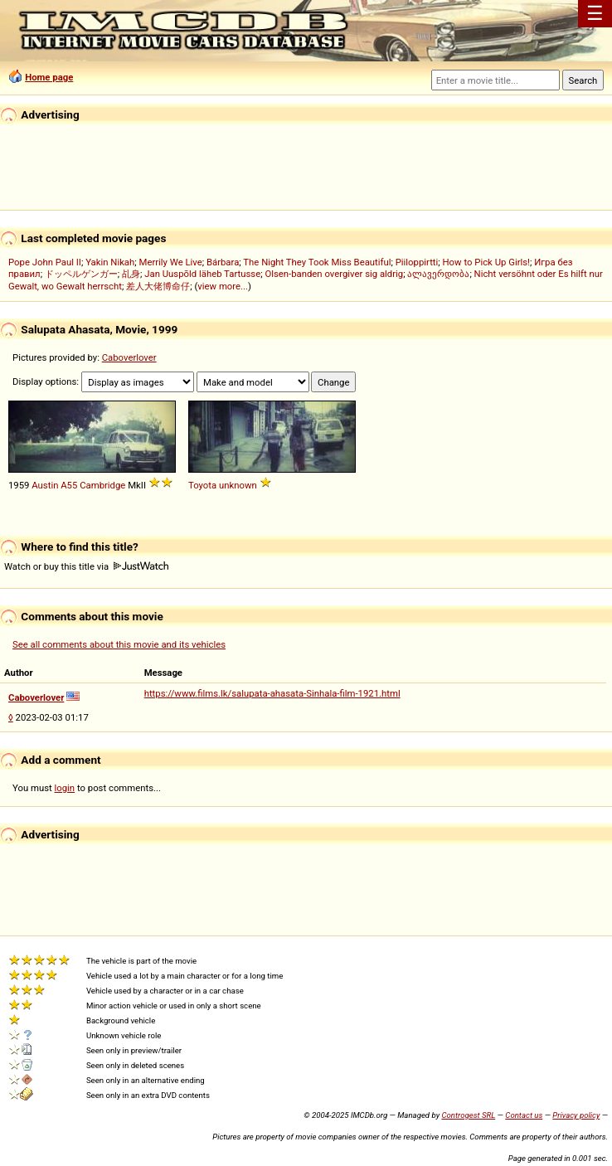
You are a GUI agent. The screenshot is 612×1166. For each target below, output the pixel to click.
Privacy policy (576, 1115)
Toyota (202, 485)
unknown (238, 485)
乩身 (131, 273)
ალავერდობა (438, 273)
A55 (69, 485)
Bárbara (222, 262)
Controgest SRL (468, 1115)
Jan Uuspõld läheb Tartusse (202, 273)
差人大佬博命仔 (158, 286)
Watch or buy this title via (86, 566)
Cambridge (102, 485)
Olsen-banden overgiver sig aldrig (334, 273)
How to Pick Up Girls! (486, 262)
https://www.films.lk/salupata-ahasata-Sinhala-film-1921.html (272, 693)
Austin (45, 485)
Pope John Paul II (44, 262)
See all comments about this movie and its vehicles (119, 644)
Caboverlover (129, 357)
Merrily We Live (170, 262)
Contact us (523, 1115)
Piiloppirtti (417, 262)
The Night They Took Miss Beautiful (317, 262)
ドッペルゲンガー (81, 273)
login (65, 788)
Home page (49, 77)
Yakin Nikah (109, 262)
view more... (222, 286)
